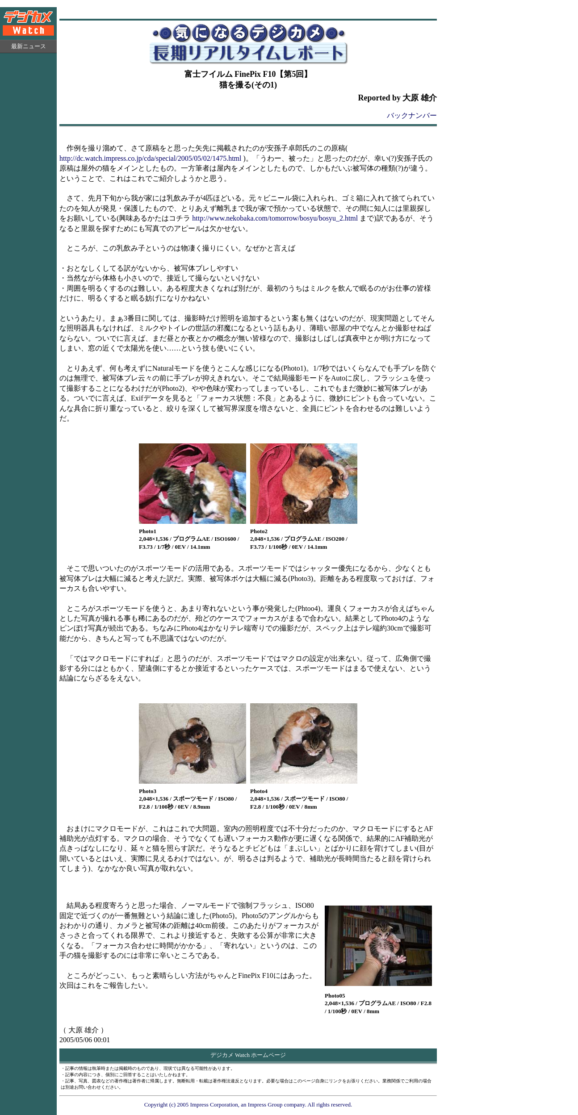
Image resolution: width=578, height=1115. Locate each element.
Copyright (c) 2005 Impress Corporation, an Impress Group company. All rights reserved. (248, 1104)
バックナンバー (412, 115)
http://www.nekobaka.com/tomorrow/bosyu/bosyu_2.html (275, 218)
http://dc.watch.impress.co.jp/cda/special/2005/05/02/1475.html (150, 158)
